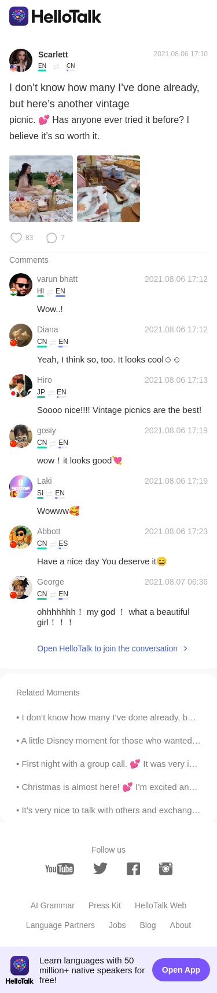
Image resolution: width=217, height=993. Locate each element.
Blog (148, 925)
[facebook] (133, 868)
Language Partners (60, 925)
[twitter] (100, 868)
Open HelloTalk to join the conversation (107, 648)
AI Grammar (53, 905)
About (181, 925)
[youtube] (59, 869)
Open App (181, 969)
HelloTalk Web (160, 905)
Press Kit (105, 905)
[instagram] (165, 868)
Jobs (117, 925)
